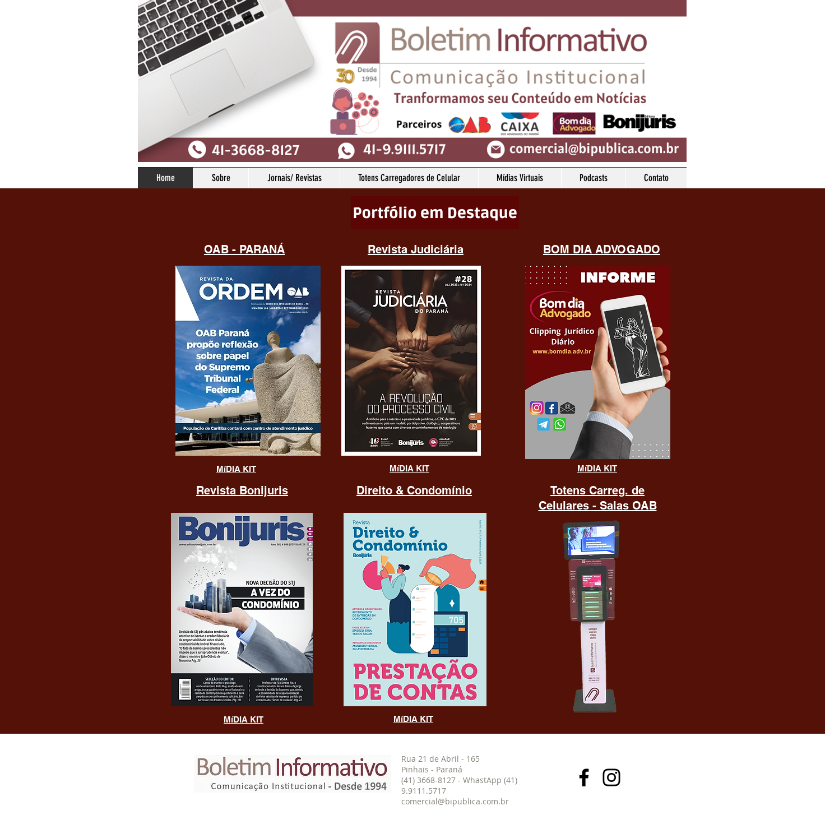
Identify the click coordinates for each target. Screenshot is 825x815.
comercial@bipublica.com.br (455, 801)
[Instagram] (611, 777)
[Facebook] (584, 777)
